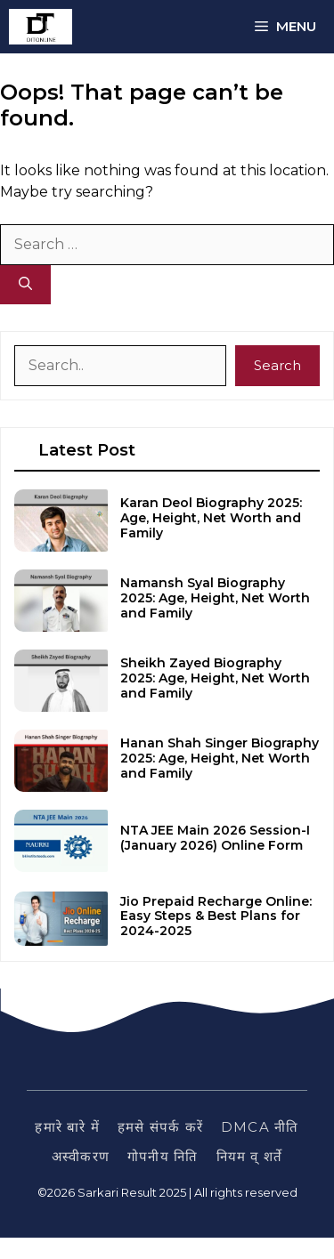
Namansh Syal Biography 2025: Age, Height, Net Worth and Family (215, 598)
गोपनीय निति (162, 1156)
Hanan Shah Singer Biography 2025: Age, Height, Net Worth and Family (219, 758)
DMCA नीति (259, 1126)
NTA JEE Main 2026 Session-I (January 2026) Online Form (215, 837)
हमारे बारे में (67, 1126)
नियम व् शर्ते (249, 1156)
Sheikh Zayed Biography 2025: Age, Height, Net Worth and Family (215, 678)
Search (277, 365)
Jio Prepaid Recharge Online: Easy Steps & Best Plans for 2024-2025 (216, 916)
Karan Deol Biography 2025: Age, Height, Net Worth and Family (211, 518)
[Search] (25, 285)
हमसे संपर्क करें (160, 1126)
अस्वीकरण (81, 1156)
